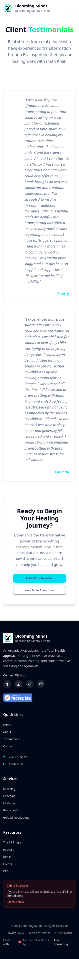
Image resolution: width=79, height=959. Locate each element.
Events (7, 864)
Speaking (9, 789)
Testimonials (11, 739)
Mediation (9, 803)
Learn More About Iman (39, 590)
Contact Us (16, 764)
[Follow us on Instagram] (18, 684)
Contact (8, 746)
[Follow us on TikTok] (30, 684)
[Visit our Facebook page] (7, 684)
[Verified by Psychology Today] (39, 697)
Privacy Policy (15, 933)
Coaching (9, 796)
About (7, 732)
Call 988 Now (15, 902)
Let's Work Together (39, 578)
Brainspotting (12, 810)
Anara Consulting (61, 942)
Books (7, 857)
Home (7, 725)
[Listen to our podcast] (41, 684)
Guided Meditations (16, 817)
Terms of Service (40, 933)
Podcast (8, 849)
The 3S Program (13, 842)
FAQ (6, 871)
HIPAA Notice (64, 933)
